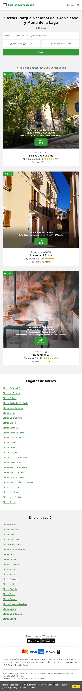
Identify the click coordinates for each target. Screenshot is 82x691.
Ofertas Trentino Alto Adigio (15, 604)
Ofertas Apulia (9, 584)
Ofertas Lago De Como (13, 438)
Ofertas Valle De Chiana (13, 477)
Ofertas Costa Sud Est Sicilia (15, 403)
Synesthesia (41, 354)
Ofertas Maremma (11, 443)
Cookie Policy (19, 676)
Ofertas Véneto (9, 619)
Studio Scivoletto (22, 678)
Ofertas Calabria (10, 535)
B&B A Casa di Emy (41, 155)
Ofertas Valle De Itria (12, 487)
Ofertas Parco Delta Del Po (15, 467)
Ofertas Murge (9, 413)
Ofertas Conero (9, 423)
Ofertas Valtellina (10, 492)
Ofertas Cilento (9, 448)
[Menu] (78, 5)
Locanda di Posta (41, 255)
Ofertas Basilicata (10, 530)
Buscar (41, 52)
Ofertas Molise (9, 574)
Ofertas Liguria (9, 559)
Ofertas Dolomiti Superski (14, 472)
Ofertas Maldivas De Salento (15, 457)
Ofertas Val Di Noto (11, 393)
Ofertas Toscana (10, 599)
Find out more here (31, 685)
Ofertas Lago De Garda (13, 408)
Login (70, 5)
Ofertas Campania (11, 539)
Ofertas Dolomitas (11, 428)
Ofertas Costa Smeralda (13, 433)
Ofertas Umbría (9, 609)
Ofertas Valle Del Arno (12, 418)
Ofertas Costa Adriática (13, 388)
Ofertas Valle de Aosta (12, 614)
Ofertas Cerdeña (10, 589)
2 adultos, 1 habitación (60, 44)
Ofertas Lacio (9, 554)
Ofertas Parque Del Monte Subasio (18, 482)
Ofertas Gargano (10, 452)
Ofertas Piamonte (10, 579)
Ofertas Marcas (9, 569)
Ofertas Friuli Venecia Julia (14, 549)
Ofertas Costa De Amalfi (13, 462)
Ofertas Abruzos (10, 525)
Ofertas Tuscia (9, 502)
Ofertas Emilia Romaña (13, 544)
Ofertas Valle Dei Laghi (13, 497)
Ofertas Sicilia (9, 594)
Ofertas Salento (9, 398)
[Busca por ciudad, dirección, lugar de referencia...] (41, 35)
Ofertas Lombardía (11, 564)
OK (75, 686)
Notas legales (58, 673)
